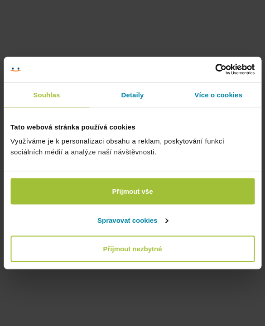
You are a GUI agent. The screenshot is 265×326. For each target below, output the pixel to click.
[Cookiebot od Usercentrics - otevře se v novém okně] (215, 70)
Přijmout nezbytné (132, 249)
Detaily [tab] (132, 94)
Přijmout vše (132, 191)
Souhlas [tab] (46, 94)
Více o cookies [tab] (218, 94)
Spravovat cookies (133, 220)
